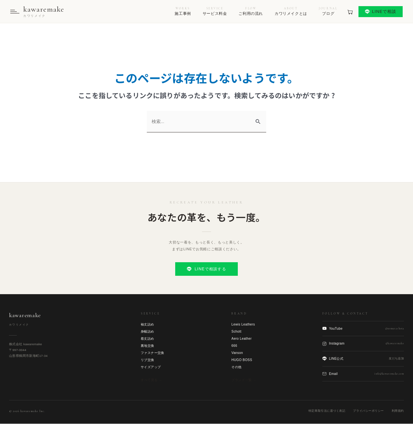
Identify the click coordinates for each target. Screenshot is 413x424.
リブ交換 (147, 360)
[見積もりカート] (350, 11)
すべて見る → (151, 380)
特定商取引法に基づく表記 (326, 411)
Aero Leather (241, 339)
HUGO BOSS (241, 360)
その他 (236, 367)
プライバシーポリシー (368, 411)
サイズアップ (151, 367)
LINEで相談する (206, 269)
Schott (236, 332)
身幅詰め (147, 332)
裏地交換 (147, 346)
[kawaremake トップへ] (37, 11)
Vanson (237, 353)
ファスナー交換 (152, 353)
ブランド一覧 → (243, 380)
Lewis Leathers (243, 324)
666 (234, 346)
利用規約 (398, 411)
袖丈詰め (147, 324)
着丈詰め (147, 339)
